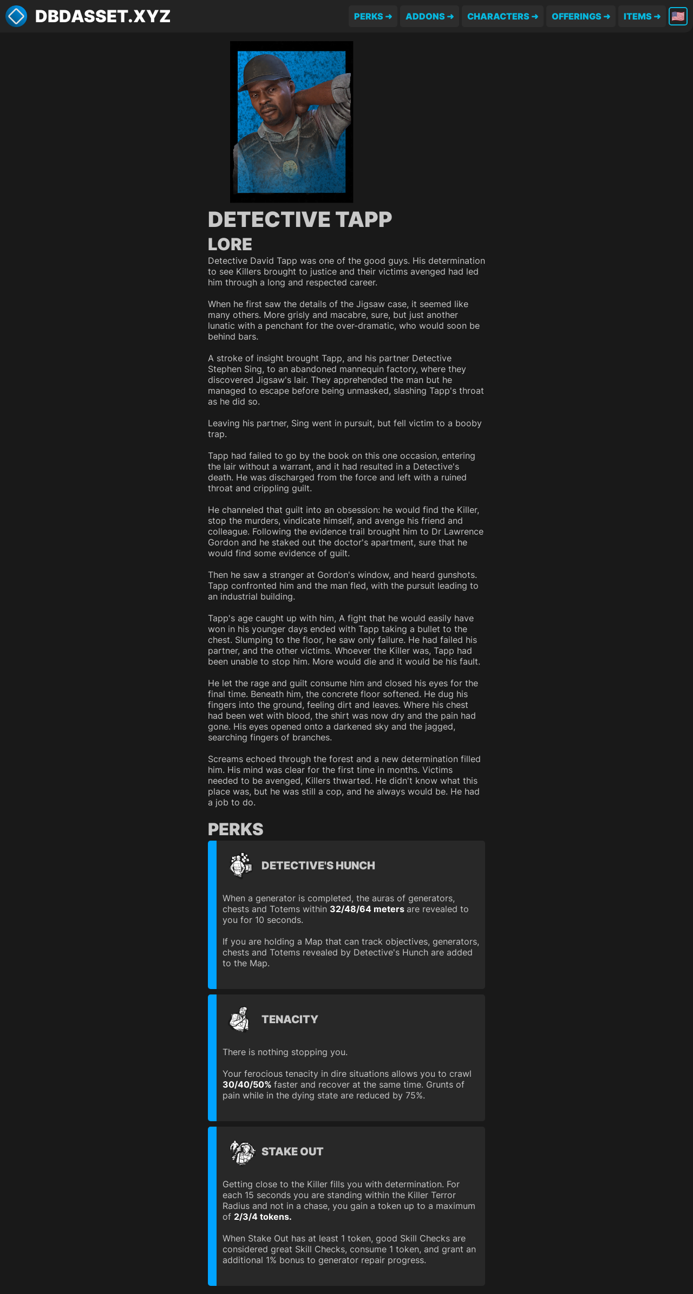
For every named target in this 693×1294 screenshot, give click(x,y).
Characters (498, 16)
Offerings (577, 16)
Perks (368, 16)
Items (638, 16)
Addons (425, 16)
